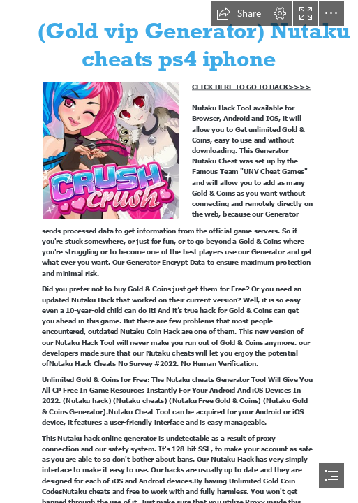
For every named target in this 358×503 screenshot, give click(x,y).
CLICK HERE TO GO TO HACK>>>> (251, 86)
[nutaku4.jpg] (110, 149)
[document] (179, 251)
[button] (239, 13)
